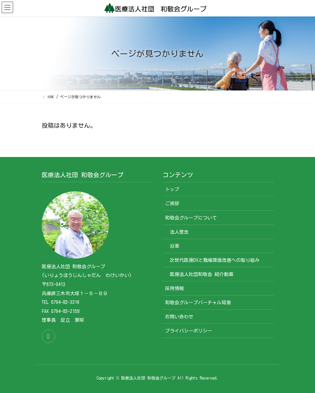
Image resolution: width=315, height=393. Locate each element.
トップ (172, 189)
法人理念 (179, 232)
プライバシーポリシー (188, 330)
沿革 (174, 246)
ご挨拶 (172, 203)
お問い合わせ (179, 316)
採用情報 (174, 288)
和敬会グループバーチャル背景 (198, 302)
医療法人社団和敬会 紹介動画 (201, 274)
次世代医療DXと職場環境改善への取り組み (215, 260)
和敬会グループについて (191, 217)
